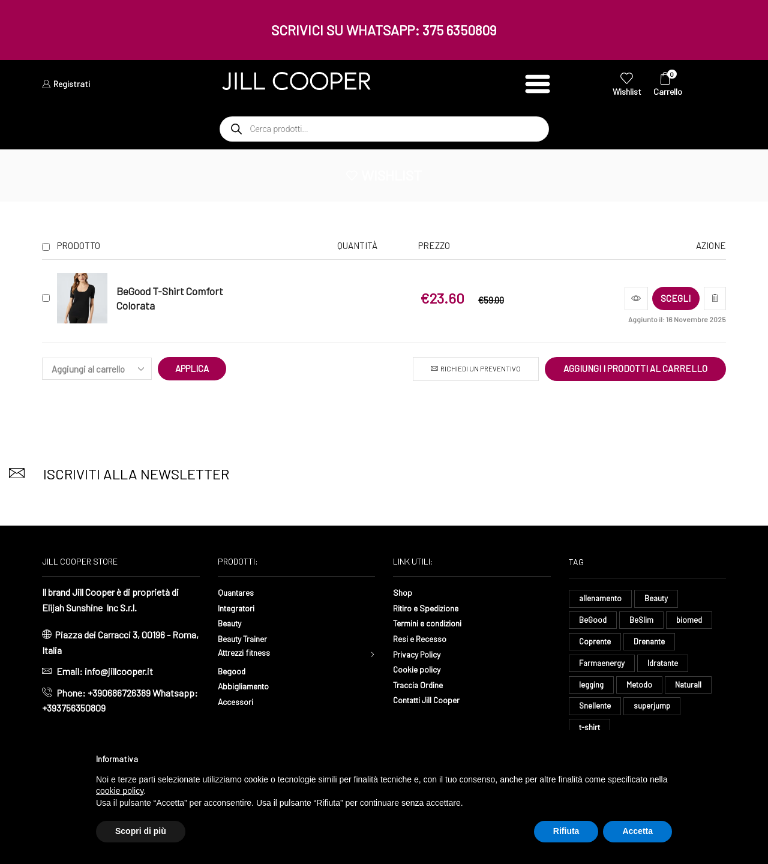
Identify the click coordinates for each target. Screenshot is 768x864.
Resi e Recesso (424, 638)
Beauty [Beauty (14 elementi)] (659, 598)
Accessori (238, 703)
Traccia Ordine (421, 684)
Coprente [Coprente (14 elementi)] (596, 643)
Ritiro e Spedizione (431, 607)
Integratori (239, 607)
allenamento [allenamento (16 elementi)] (601, 598)
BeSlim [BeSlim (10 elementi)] (643, 621)
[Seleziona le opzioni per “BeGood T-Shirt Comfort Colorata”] (664, 298)
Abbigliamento (247, 688)
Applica (192, 368)
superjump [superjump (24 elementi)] (654, 711)
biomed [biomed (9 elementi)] (692, 621)
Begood (233, 673)
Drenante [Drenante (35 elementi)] (652, 643)
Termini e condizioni (433, 622)
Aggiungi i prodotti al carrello (635, 368)
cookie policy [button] (119, 791)
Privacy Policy (421, 653)
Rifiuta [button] (566, 831)
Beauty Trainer (246, 638)
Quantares (238, 592)
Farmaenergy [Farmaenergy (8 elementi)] (603, 666)
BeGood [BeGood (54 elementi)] (593, 621)
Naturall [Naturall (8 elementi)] (694, 688)
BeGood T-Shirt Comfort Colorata (169, 298)
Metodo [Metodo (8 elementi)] (642, 688)
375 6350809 (459, 30)
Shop (403, 592)
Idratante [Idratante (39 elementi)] (667, 666)
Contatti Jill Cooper (432, 699)
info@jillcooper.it (119, 671)
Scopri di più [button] (140, 831)
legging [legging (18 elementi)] (592, 688)
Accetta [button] (637, 831)
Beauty (232, 622)
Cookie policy (420, 668)
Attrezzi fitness (249, 653)
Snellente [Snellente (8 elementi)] (596, 711)
